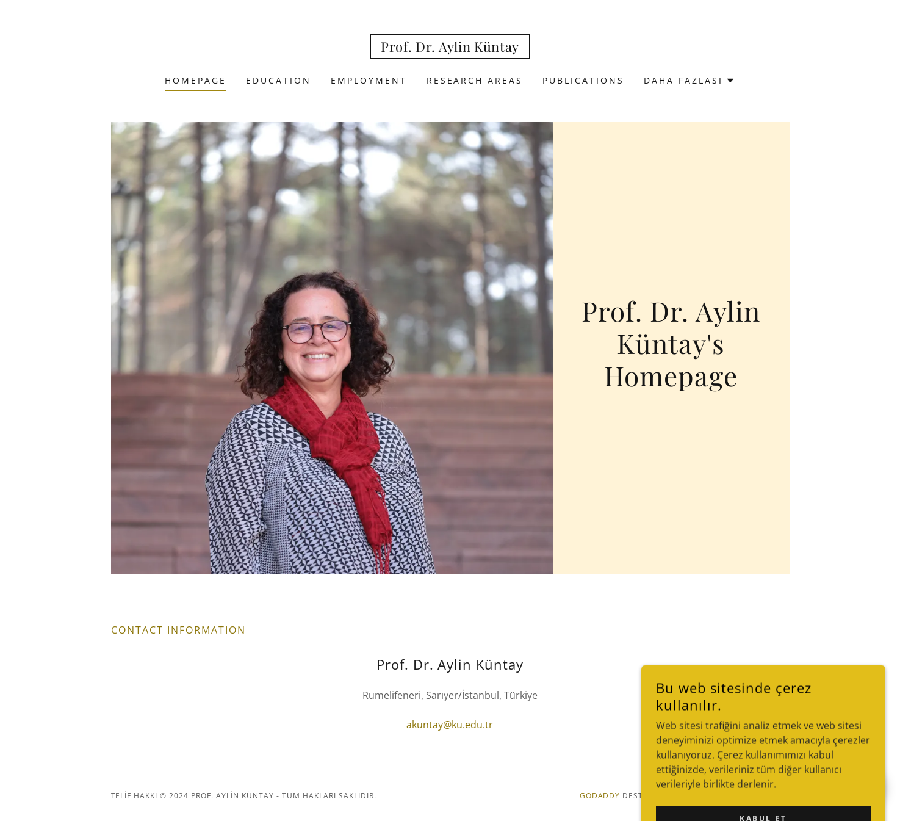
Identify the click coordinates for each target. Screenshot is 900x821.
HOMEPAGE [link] (195, 80)
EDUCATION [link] (278, 80)
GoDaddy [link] (600, 795)
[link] (450, 48)
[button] (689, 80)
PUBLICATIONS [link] (583, 80)
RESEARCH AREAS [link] (475, 80)
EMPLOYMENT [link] (369, 80)
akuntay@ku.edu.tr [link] (449, 724)
